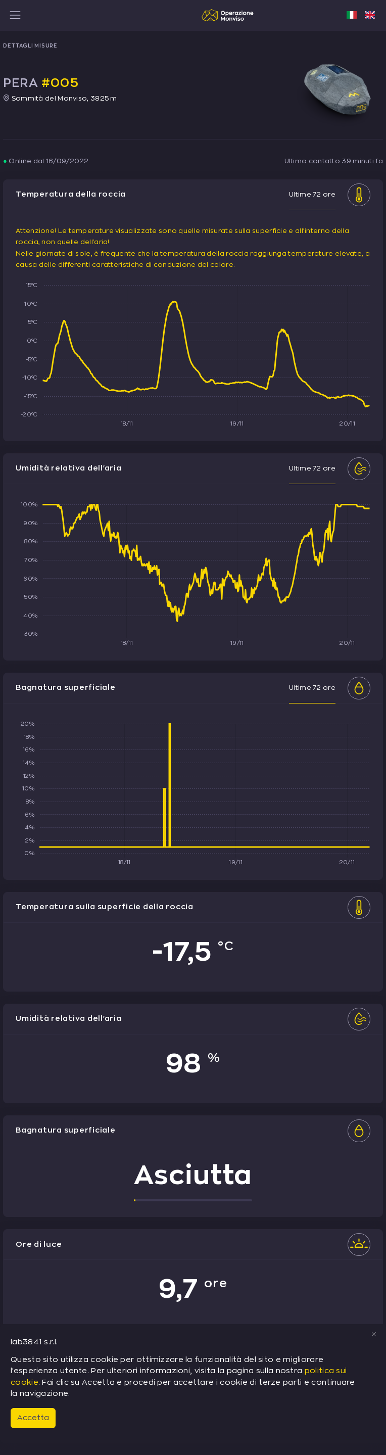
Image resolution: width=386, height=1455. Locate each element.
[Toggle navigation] (15, 15)
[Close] (374, 1334)
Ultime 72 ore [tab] (312, 194)
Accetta (33, 1418)
